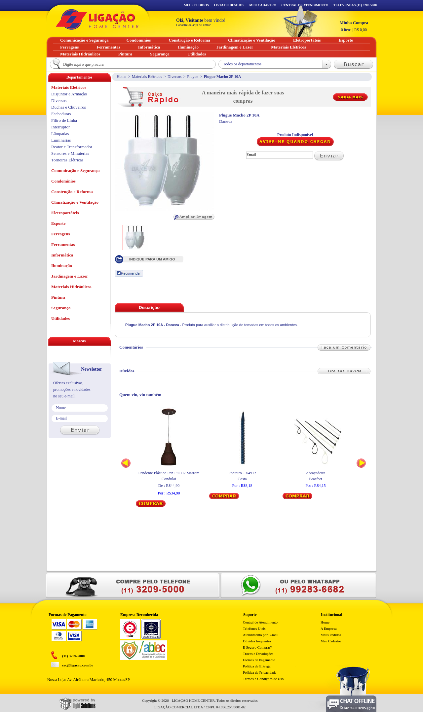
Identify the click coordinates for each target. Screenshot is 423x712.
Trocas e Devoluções (258, 654)
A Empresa (329, 628)
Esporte (58, 223)
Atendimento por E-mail (261, 635)
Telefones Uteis (254, 628)
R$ (354, 26)
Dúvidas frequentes (257, 641)
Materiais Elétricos (147, 76)
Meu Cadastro (262, 5)
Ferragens (60, 233)
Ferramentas (63, 244)
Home (121, 76)
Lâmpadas (60, 133)
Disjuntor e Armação (69, 93)
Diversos (175, 76)
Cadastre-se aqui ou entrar (193, 25)
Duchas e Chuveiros (68, 107)
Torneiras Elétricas (67, 159)
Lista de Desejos (229, 5)
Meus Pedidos (196, 5)
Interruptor (60, 126)
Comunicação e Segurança (75, 170)
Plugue (192, 76)
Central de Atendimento (260, 622)
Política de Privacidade (259, 672)
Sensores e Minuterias (70, 153)
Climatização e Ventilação (74, 202)
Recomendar (129, 273)
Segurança (61, 307)
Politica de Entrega (257, 666)
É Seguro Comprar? (257, 647)
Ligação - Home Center (97, 19)
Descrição (149, 307)
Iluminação (61, 265)
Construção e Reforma (72, 191)
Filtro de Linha (64, 120)
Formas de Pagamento (259, 660)
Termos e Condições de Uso (263, 679)
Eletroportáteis (65, 212)
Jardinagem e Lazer (69, 276)
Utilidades (60, 318)
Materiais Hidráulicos (71, 286)
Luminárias (61, 140)
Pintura (58, 297)
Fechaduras (61, 113)
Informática (62, 255)
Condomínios (63, 181)
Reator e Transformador (71, 146)
